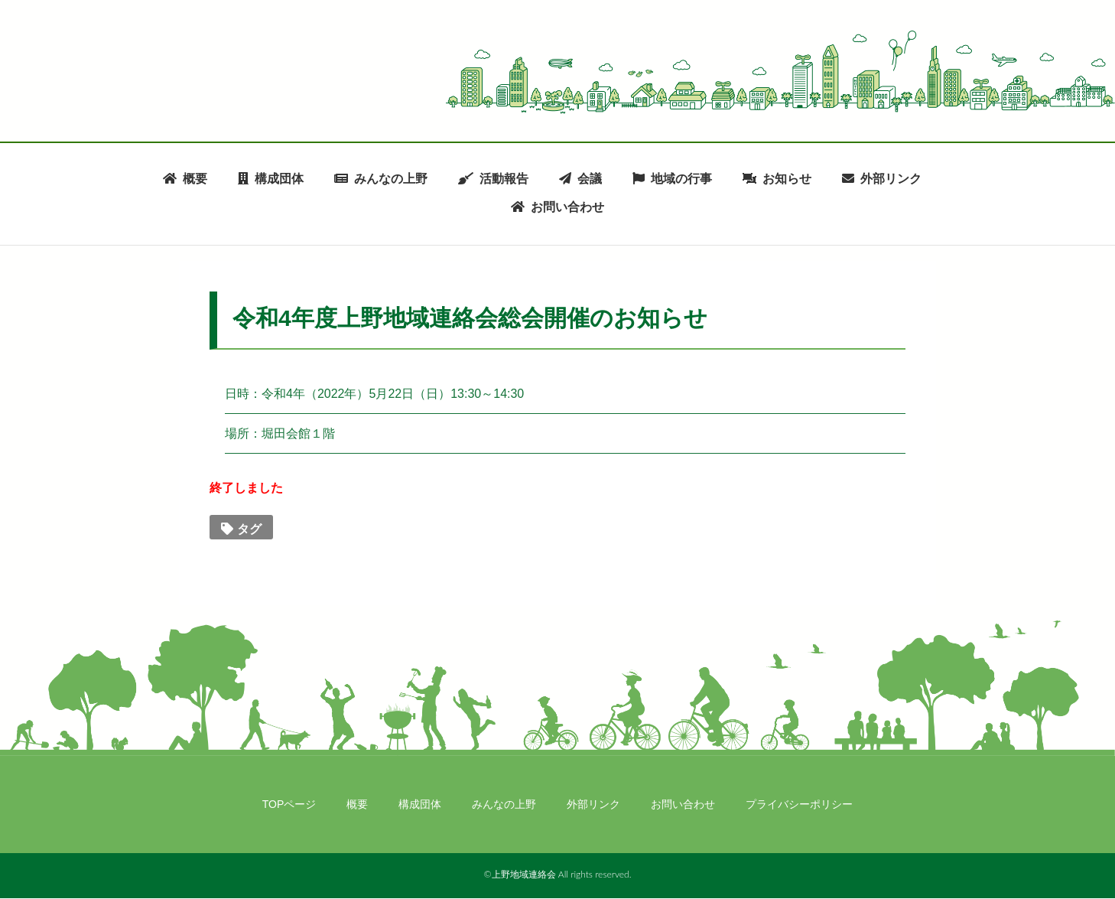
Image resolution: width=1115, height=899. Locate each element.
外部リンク (891, 178)
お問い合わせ (567, 207)
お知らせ (786, 178)
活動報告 (503, 178)
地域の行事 (681, 178)
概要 (195, 178)
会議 (589, 178)
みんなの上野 (390, 178)
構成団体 (279, 178)
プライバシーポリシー (799, 804)
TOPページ (289, 804)
